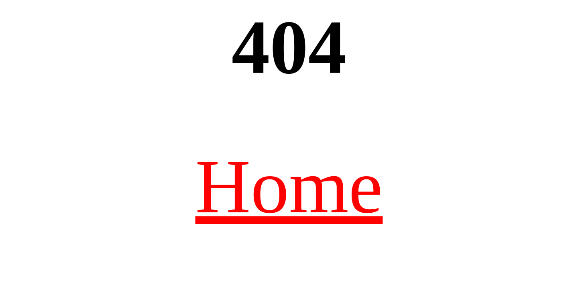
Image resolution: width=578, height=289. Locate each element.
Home (289, 186)
